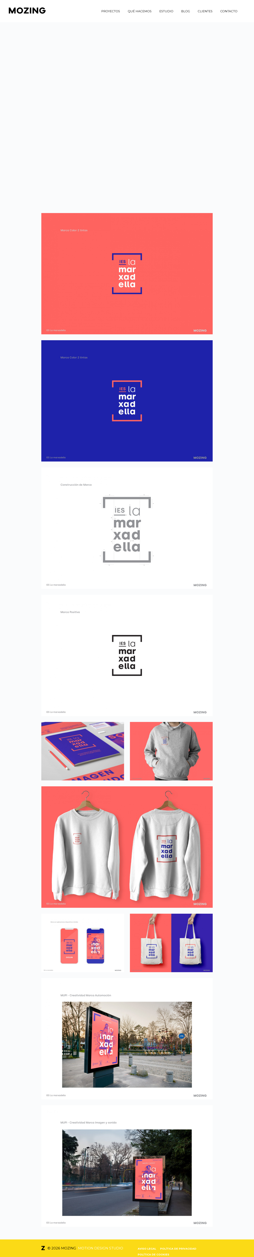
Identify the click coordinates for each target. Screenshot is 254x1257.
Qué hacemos (140, 11)
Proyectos (110, 11)
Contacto (228, 11)
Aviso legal (147, 1248)
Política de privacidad (178, 1248)
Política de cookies (153, 1254)
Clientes (205, 11)
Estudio (166, 11)
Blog (185, 11)
